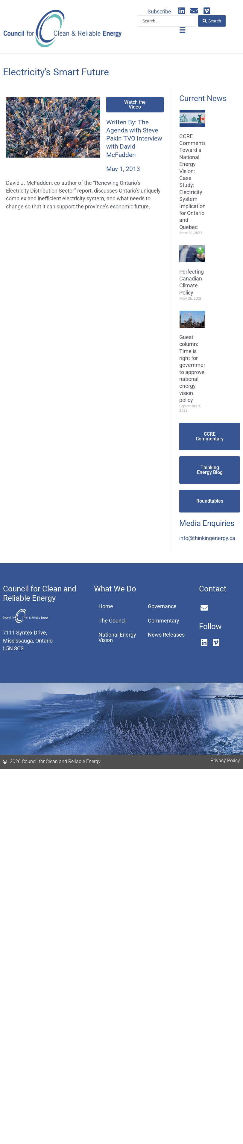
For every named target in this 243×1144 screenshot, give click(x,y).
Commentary (163, 621)
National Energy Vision (117, 637)
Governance (162, 606)
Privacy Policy (225, 760)
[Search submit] (212, 21)
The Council (112, 621)
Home (105, 606)
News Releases (166, 635)
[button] (182, 30)
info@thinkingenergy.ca (207, 538)
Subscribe (159, 12)
